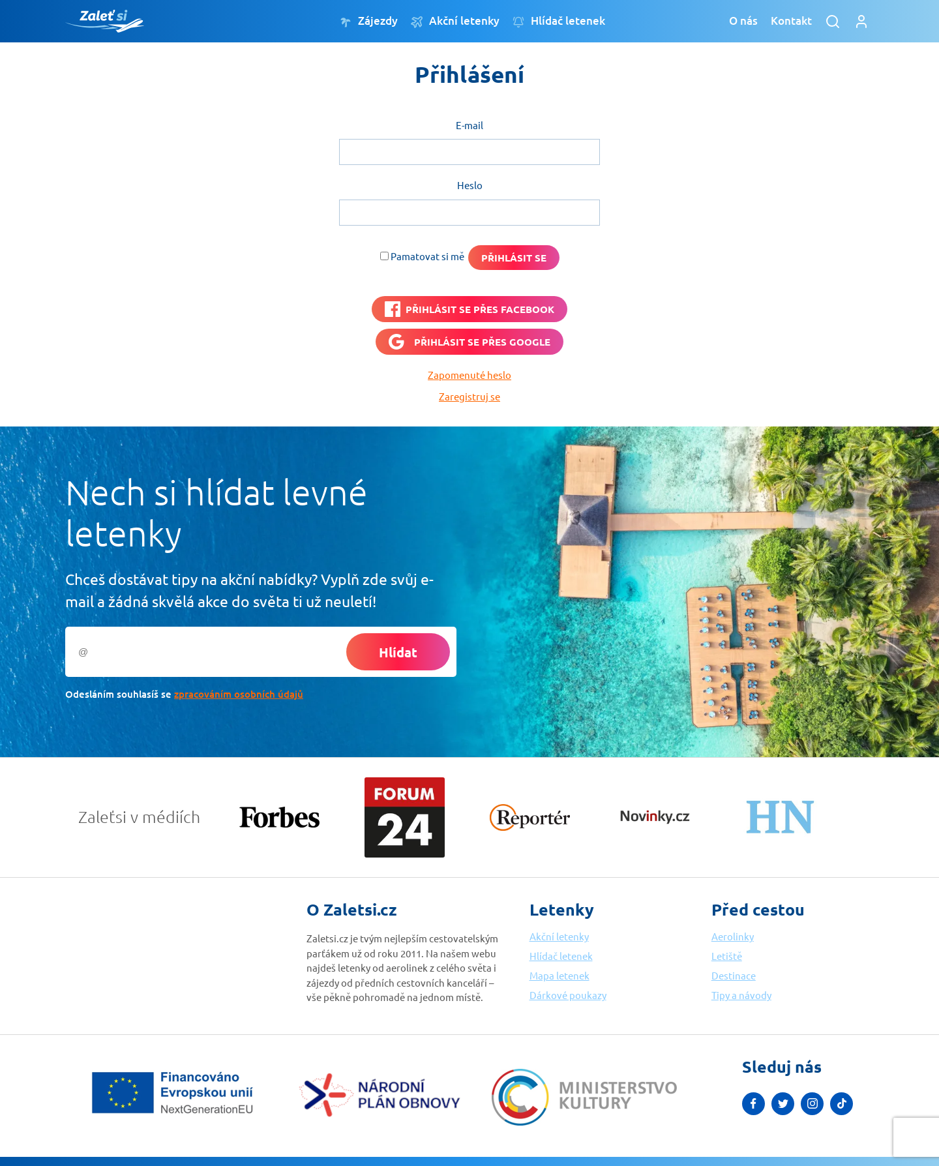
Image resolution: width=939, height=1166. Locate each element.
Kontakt (791, 20)
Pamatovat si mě (427, 256)
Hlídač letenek (559, 21)
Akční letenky (455, 21)
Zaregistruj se (469, 396)
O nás (743, 20)
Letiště (726, 955)
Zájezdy (369, 21)
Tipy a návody (741, 995)
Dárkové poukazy (567, 995)
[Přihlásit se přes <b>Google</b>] (469, 342)
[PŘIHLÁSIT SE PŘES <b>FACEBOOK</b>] (469, 309)
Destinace (733, 975)
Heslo (470, 185)
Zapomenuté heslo (469, 374)
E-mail (469, 125)
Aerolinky (732, 936)
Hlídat (398, 652)
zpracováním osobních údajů (238, 693)
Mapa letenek (559, 975)
